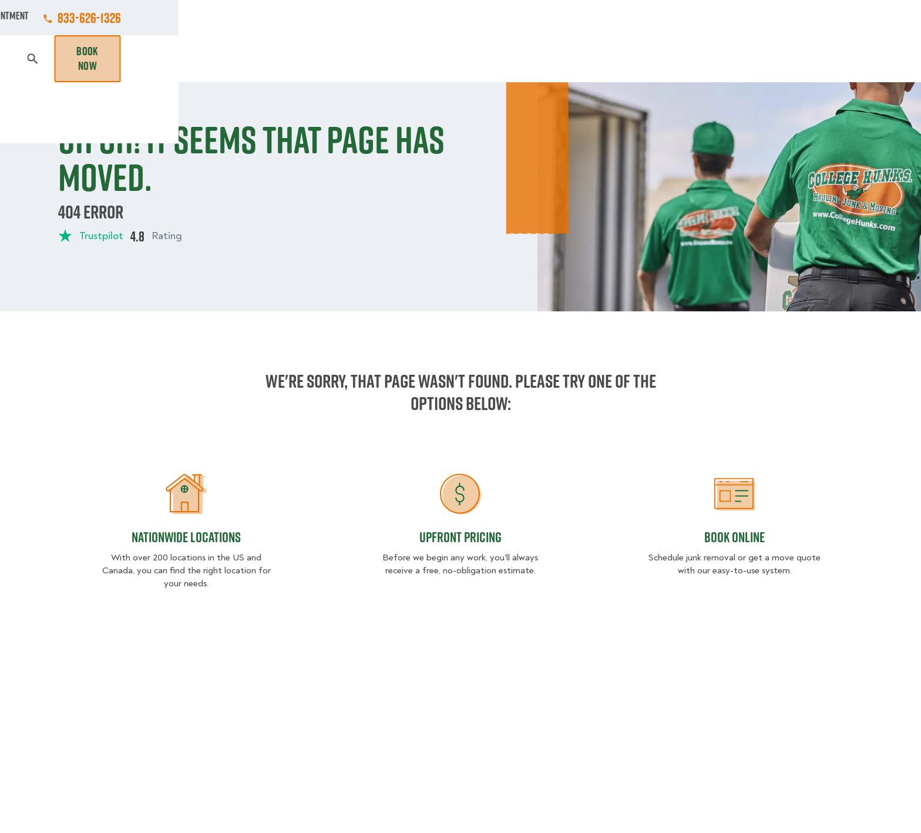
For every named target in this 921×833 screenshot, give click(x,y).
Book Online (734, 537)
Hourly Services (562, 59)
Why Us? (691, 59)
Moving (301, 59)
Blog (740, 59)
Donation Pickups (462, 59)
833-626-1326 (831, 18)
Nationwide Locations (186, 537)
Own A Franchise (623, 17)
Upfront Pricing (460, 537)
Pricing (637, 59)
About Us (545, 17)
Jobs (308, 17)
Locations (480, 17)
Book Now (829, 59)
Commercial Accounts (389, 17)
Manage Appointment (724, 17)
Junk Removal (369, 59)
